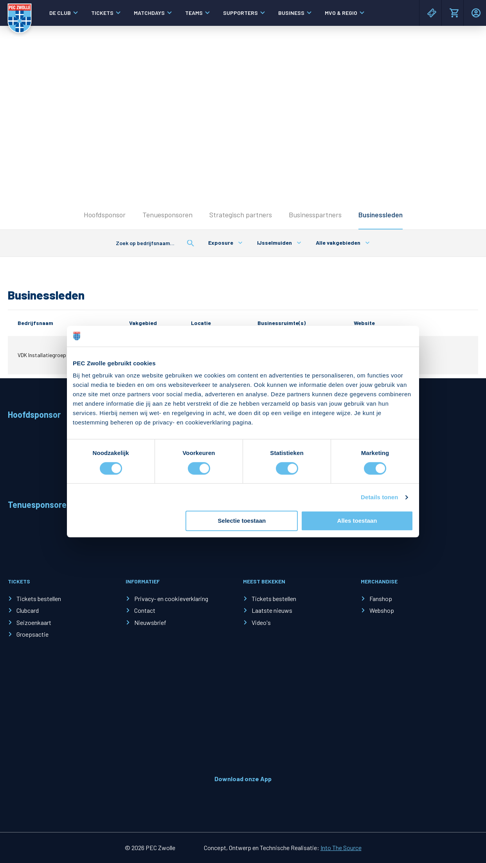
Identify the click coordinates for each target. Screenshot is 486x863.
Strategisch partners (240, 214)
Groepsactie (32, 634)
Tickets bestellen (38, 598)
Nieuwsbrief (150, 622)
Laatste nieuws (272, 610)
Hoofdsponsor (105, 214)
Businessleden (380, 214)
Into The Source (341, 847)
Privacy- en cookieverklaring (171, 598)
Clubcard (27, 610)
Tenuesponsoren (167, 214)
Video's (261, 622)
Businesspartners (315, 214)
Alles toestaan (357, 521)
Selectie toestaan (242, 521)
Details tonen (379, 497)
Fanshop (380, 598)
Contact (144, 610)
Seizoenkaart (33, 622)
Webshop (381, 610)
